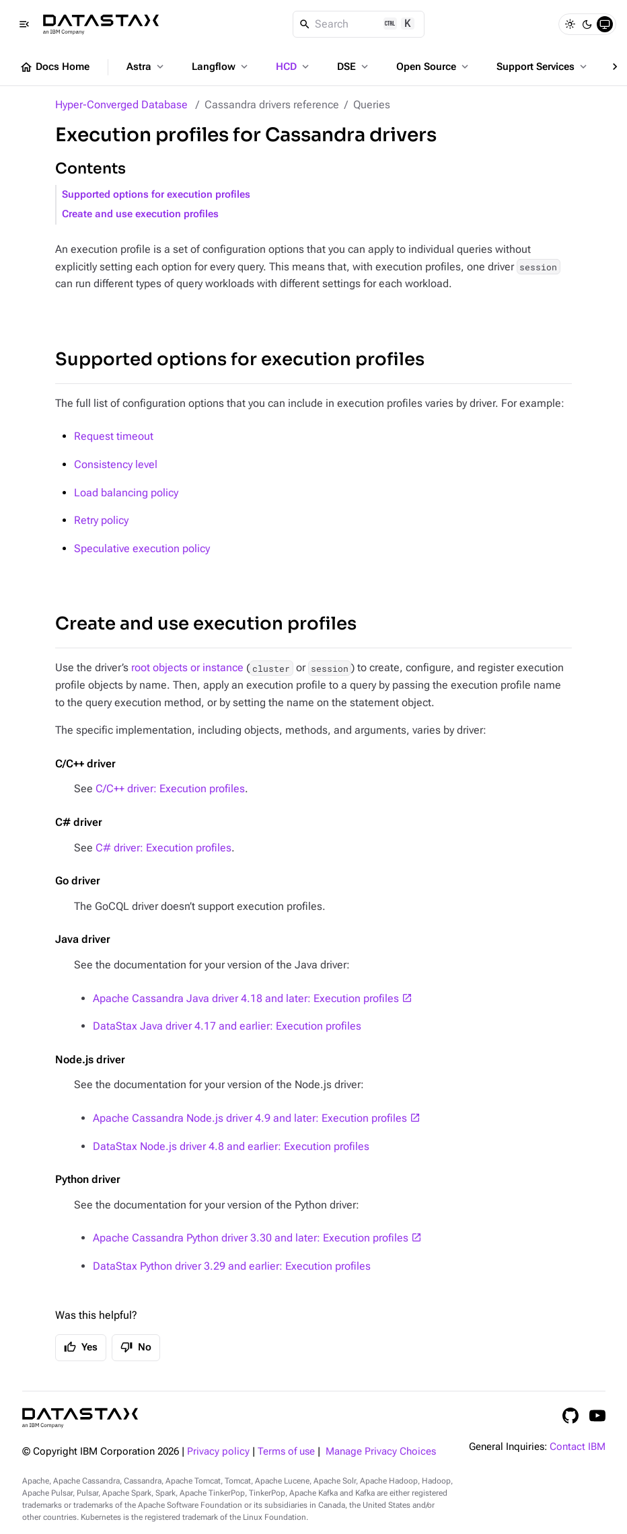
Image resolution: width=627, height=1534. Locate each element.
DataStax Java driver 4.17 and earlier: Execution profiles (227, 1026)
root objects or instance (187, 667)
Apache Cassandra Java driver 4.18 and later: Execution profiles (246, 998)
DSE (354, 67)
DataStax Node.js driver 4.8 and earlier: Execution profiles (231, 1146)
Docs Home (54, 67)
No (135, 1347)
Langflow (221, 67)
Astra (146, 67)
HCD (293, 67)
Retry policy (101, 520)
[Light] (570, 24)
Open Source (433, 67)
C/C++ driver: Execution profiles (170, 788)
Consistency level (115, 464)
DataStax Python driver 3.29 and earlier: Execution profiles (232, 1266)
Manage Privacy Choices (381, 1451)
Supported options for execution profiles (156, 194)
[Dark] (587, 24)
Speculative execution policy (142, 548)
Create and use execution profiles (140, 214)
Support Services (542, 67)
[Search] (359, 24)
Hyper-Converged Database (121, 104)
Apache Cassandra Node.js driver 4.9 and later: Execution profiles (250, 1118)
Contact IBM (577, 1447)
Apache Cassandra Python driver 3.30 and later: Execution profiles (250, 1237)
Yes (81, 1347)
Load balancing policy (126, 492)
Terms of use (286, 1451)
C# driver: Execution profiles (163, 847)
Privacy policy (218, 1451)
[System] (605, 24)
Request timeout (113, 436)
